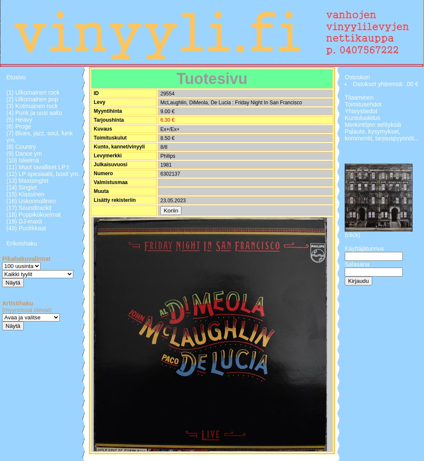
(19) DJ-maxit (24, 221)
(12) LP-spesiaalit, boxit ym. (43, 173)
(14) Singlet (21, 187)
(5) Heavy (19, 119)
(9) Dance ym (24, 153)
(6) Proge (18, 126)
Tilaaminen (359, 97)
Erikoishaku (21, 243)
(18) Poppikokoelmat (33, 214)
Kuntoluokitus (362, 118)
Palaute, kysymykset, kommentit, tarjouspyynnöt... (382, 135)
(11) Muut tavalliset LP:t (37, 167)
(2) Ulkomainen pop (32, 99)
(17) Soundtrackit (29, 207)
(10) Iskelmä (22, 160)
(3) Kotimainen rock (32, 106)
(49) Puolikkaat (26, 228)
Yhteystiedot (361, 111)
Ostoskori (357, 77)
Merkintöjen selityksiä (373, 124)
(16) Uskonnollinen (31, 201)
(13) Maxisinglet (27, 180)
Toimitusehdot (363, 104)
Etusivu (16, 77)
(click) (352, 235)
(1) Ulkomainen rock (32, 92)
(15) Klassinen (25, 194)
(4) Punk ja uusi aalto (34, 112)
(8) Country (21, 146)
